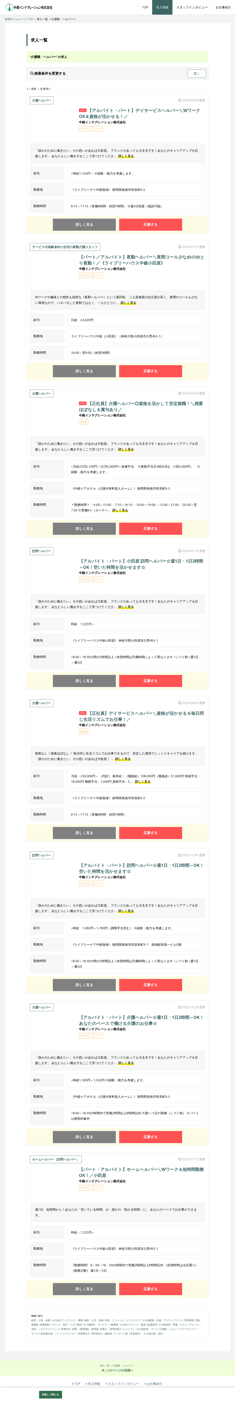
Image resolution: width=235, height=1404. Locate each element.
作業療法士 (84, 1333)
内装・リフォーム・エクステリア (123, 1320)
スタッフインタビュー (192, 7)
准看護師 (44, 1324)
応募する (151, 224)
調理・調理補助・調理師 (85, 1329)
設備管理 (152, 1324)
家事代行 (66, 1329)
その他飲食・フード (147, 1329)
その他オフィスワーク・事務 (67, 1320)
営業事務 (189, 1320)
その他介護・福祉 (153, 1333)
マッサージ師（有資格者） (127, 1333)
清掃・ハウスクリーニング (45, 1329)
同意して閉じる (50, 1394)
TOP (145, 7)
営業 (197, 1320)
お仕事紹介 (223, 7)
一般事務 (113, 1324)
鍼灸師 (108, 1333)
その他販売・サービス (95, 1324)
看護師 (34, 1324)
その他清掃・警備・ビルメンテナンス (178, 1324)
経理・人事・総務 (40, 1320)
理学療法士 (97, 1333)
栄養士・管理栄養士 (111, 1329)
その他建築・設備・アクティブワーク (162, 1320)
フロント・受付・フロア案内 (66, 1324)
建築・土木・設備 (93, 1320)
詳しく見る (126, 156)
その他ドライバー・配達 (133, 1324)
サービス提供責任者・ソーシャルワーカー (54, 1333)
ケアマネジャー (188, 1329)
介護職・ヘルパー (168, 1329)
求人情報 (162, 7)
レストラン (129, 1329)
